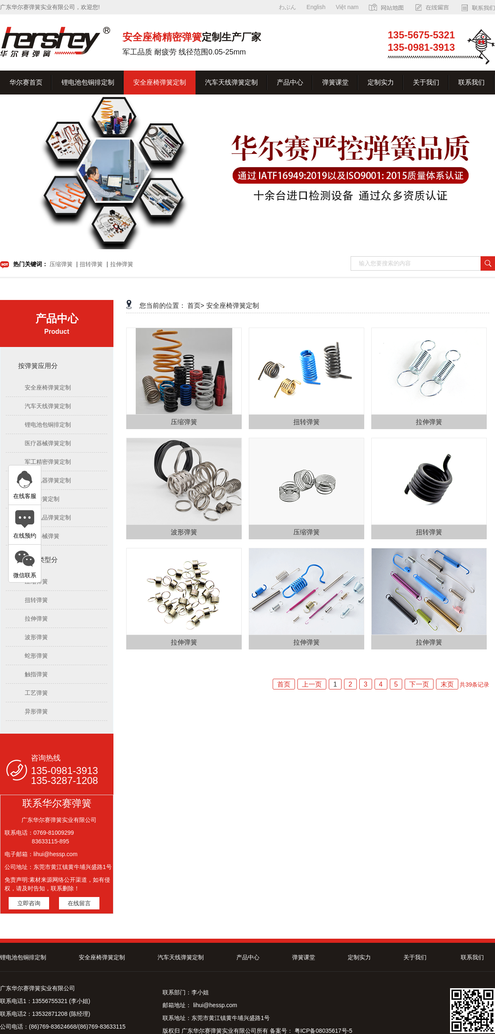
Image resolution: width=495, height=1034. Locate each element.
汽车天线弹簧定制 (231, 82)
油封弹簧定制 (42, 499)
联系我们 (471, 82)
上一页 (312, 684)
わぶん (287, 7)
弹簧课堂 (335, 82)
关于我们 (426, 82)
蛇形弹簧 (36, 655)
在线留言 (79, 903)
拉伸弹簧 (121, 264)
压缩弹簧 (61, 264)
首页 (283, 684)
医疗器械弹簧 (42, 536)
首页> (195, 305)
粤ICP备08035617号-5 (322, 1030)
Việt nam (347, 7)
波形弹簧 (36, 637)
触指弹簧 (36, 674)
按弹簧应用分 (38, 365)
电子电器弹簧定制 (48, 480)
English (315, 7)
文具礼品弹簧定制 (48, 517)
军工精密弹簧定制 (48, 461)
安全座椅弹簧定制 (159, 82)
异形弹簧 (36, 711)
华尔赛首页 (25, 82)
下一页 (419, 684)
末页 (447, 684)
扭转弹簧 (91, 264)
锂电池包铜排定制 (87, 82)
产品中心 (290, 82)
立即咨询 (28, 903)
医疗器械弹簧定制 (48, 443)
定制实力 (381, 82)
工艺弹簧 (36, 692)
